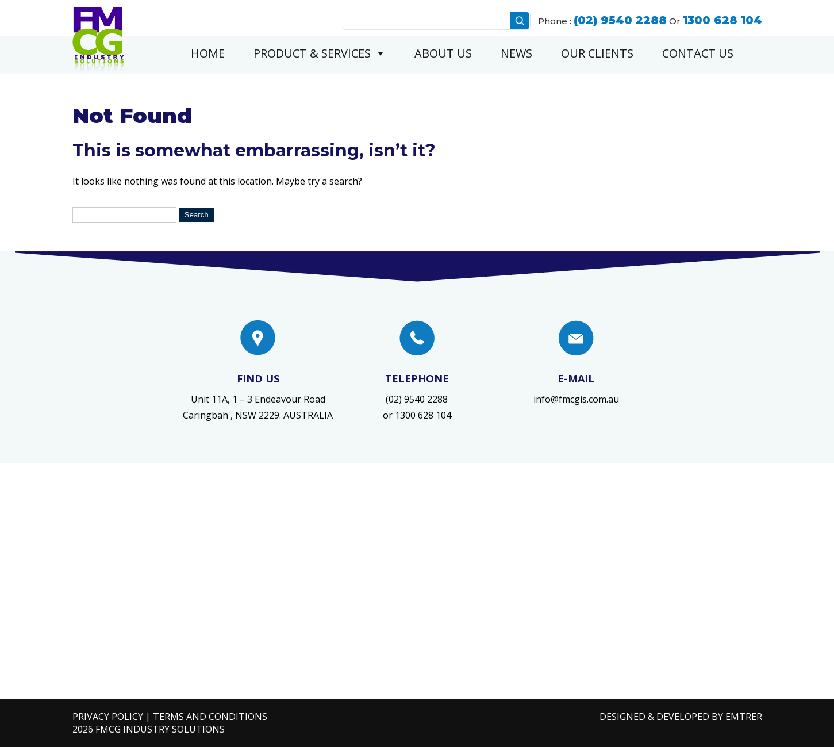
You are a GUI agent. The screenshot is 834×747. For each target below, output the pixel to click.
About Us (443, 53)
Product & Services (319, 53)
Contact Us (697, 53)
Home (208, 53)
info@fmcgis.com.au (576, 399)
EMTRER (743, 716)
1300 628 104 (423, 415)
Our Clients (597, 53)
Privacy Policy (107, 716)
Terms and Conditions (210, 716)
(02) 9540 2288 (417, 399)
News (516, 53)
